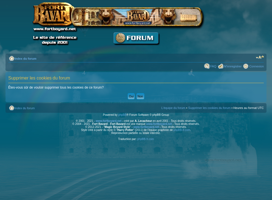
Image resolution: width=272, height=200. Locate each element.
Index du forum (25, 58)
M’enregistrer (233, 66)
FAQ (213, 66)
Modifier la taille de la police (260, 57)
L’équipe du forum (173, 107)
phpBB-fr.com (182, 129)
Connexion (256, 66)
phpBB (122, 114)
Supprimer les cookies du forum (209, 107)
